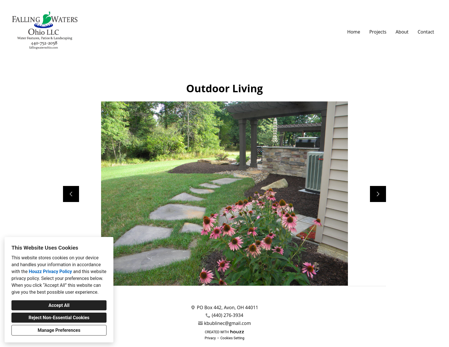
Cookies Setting (232, 338)
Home (353, 32)
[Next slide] (378, 194)
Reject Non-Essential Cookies (59, 317)
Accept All (59, 305)
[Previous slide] (71, 194)
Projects (378, 32)
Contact (426, 32)
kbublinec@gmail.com (227, 323)
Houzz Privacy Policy (50, 271)
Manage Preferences (59, 330)
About (401, 32)
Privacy (210, 338)
